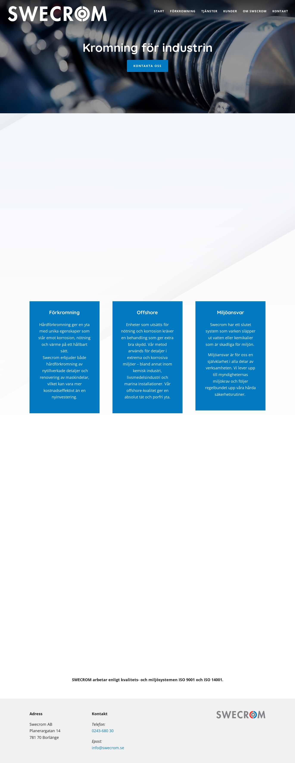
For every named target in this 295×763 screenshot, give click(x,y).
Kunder (230, 11)
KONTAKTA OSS (147, 66)
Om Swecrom (255, 11)
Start (159, 11)
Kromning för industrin (148, 47)
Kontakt (280, 11)
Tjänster (209, 11)
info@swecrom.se (108, 747)
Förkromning (182, 11)
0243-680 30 (103, 730)
